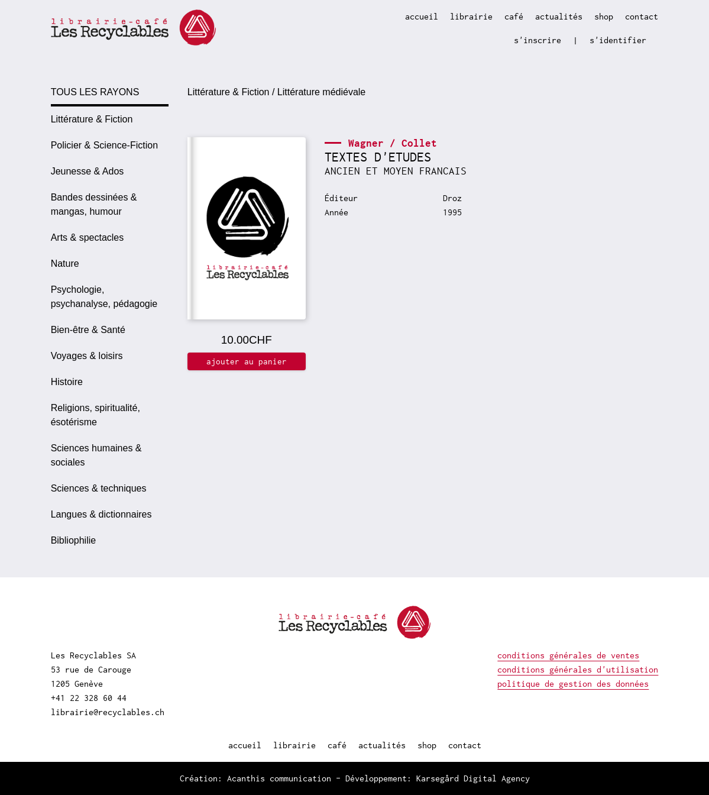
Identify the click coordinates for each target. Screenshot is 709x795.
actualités (558, 16)
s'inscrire (537, 40)
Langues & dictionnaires (101, 514)
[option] (110, 119)
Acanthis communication (279, 778)
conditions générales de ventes (568, 655)
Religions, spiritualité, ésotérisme (95, 415)
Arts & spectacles (87, 237)
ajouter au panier (246, 361)
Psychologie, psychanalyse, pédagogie (104, 297)
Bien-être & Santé (88, 330)
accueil (421, 16)
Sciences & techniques (99, 488)
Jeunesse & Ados (87, 171)
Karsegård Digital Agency (473, 778)
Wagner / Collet (392, 143)
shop (603, 16)
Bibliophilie (73, 540)
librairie (471, 16)
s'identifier (618, 40)
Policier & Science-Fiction (104, 145)
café (513, 16)
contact (641, 16)
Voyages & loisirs (87, 356)
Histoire (67, 382)
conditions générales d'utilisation (577, 669)
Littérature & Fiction (92, 119)
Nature (65, 263)
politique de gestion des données (573, 683)
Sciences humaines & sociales (96, 455)
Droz (452, 198)
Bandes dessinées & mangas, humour (94, 204)
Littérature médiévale (321, 92)
